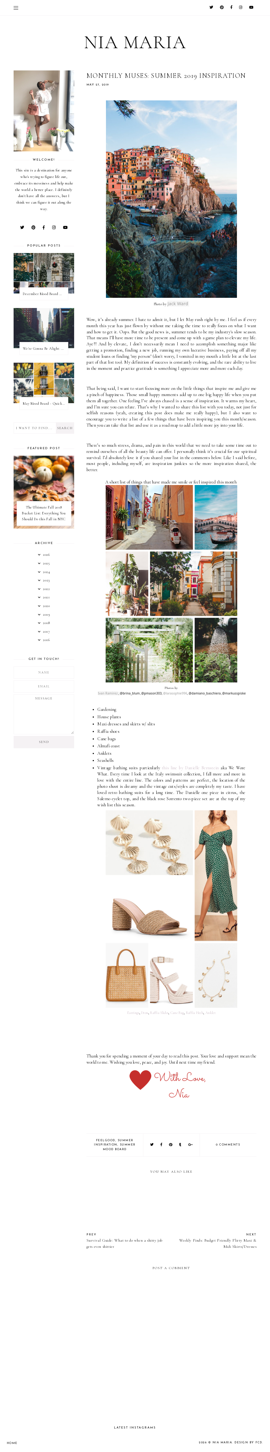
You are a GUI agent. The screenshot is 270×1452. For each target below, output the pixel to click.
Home (12, 1443)
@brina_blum (130, 693)
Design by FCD (248, 1442)
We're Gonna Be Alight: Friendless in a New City (45, 348)
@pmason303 (151, 693)
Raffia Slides (159, 1013)
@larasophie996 (175, 693)
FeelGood (105, 1140)
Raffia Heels (195, 1013)
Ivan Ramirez (108, 693)
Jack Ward (177, 303)
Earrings (133, 1013)
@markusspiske (234, 693)
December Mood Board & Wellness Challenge (45, 294)
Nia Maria (135, 42)
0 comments (228, 1144)
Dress (144, 1013)
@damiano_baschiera (205, 693)
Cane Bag (177, 1013)
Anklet (210, 1013)
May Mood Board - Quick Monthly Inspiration (45, 403)
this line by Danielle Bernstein (190, 767)
